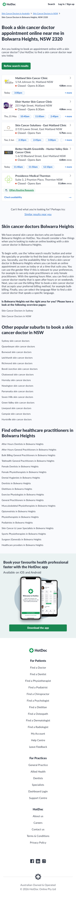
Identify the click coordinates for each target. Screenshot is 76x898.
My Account (38, 733)
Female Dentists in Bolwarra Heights (20, 467)
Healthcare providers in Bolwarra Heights (22, 545)
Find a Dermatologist (38, 720)
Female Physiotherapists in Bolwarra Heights (24, 472)
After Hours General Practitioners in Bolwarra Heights (29, 450)
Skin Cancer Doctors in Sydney (17, 311)
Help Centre (38, 740)
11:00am (39, 116)
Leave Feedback (38, 747)
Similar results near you (38, 214)
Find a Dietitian (38, 707)
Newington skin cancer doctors (17, 386)
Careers (38, 823)
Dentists (38, 778)
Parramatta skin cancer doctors (17, 391)
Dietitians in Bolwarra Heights (17, 489)
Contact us (38, 829)
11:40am (18, 167)
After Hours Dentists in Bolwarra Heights (22, 444)
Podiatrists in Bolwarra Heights (17, 523)
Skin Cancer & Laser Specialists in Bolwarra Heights (27, 528)
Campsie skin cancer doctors (16, 414)
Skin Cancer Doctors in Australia (16, 14)
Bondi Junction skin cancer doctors (20, 369)
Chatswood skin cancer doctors (18, 375)
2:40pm (54, 116)
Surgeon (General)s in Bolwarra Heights (21, 539)
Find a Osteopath (38, 714)
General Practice (38, 765)
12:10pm (47, 167)
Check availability (38, 197)
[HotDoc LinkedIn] (38, 861)
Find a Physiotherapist (38, 681)
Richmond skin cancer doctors (17, 363)
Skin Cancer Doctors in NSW (45, 14)
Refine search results (16, 66)
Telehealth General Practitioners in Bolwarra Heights (28, 461)
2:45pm (37, 140)
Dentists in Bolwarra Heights (16, 483)
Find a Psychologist (38, 700)
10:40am (24, 116)
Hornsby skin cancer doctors (16, 380)
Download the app (38, 628)
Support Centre (38, 798)
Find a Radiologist (38, 727)
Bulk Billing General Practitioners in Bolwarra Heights (28, 455)
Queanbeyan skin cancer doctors (18, 346)
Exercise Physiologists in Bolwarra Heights (23, 495)
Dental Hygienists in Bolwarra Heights (21, 478)
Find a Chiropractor (38, 694)
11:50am (33, 167)
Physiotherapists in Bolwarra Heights (20, 517)
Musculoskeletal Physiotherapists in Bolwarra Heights (28, 506)
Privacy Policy (38, 842)
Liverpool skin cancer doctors (16, 408)
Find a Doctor (38, 667)
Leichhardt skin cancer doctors (17, 358)
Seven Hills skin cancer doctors (17, 397)
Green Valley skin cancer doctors (18, 403)
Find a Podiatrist (38, 687)
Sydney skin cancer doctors (15, 341)
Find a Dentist (38, 674)
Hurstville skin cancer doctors (17, 419)
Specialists (38, 785)
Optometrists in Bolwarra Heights (19, 511)
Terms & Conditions (38, 836)
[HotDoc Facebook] (32, 861)
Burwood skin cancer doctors (16, 352)
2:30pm (22, 140)
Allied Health (38, 771)
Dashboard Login (38, 791)
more (68, 93)
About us (38, 816)
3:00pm (18, 93)
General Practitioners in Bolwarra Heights (23, 500)
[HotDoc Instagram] (44, 861)
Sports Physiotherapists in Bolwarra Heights (24, 534)
